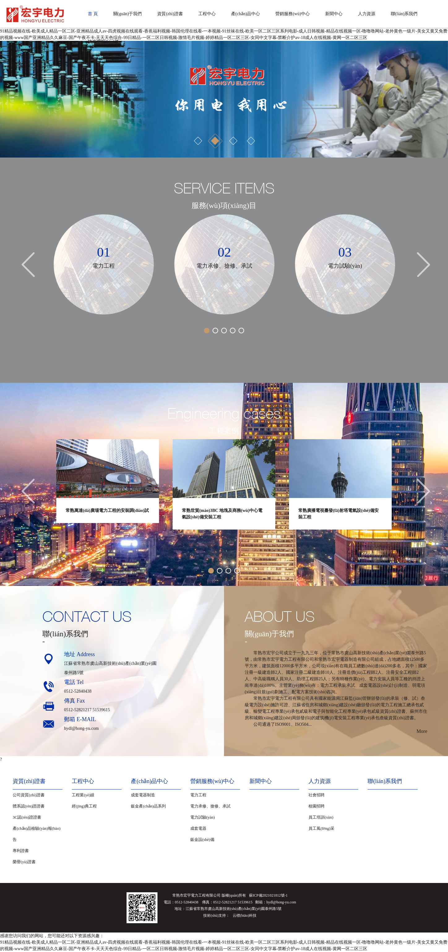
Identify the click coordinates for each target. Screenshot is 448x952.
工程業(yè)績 (83, 795)
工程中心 (207, 13)
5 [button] (241, 330)
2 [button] (215, 141)
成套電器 (198, 828)
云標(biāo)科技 (244, 915)
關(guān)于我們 (127, 13)
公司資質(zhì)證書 (29, 795)
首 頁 (93, 13)
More (421, 731)
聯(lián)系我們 (404, 13)
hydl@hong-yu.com (81, 728)
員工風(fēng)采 (321, 828)
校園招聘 (316, 806)
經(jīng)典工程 (84, 806)
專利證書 (21, 850)
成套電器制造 (143, 795)
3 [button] (233, 141)
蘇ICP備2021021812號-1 (268, 895)
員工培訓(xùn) (320, 817)
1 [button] (197, 141)
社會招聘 (316, 795)
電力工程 (198, 795)
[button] (11, 99)
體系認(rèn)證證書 (29, 806)
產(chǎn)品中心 (245, 13)
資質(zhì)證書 (170, 13)
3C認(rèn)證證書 (27, 817)
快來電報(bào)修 (103, 41)
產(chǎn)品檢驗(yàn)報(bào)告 (36, 834)
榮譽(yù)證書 (24, 861)
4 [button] (250, 141)
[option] (224, 99)
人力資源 (366, 13)
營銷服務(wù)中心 (292, 13)
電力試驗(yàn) (202, 817)
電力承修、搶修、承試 (210, 806)
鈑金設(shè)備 (202, 839)
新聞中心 (333, 13)
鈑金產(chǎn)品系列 (148, 806)
